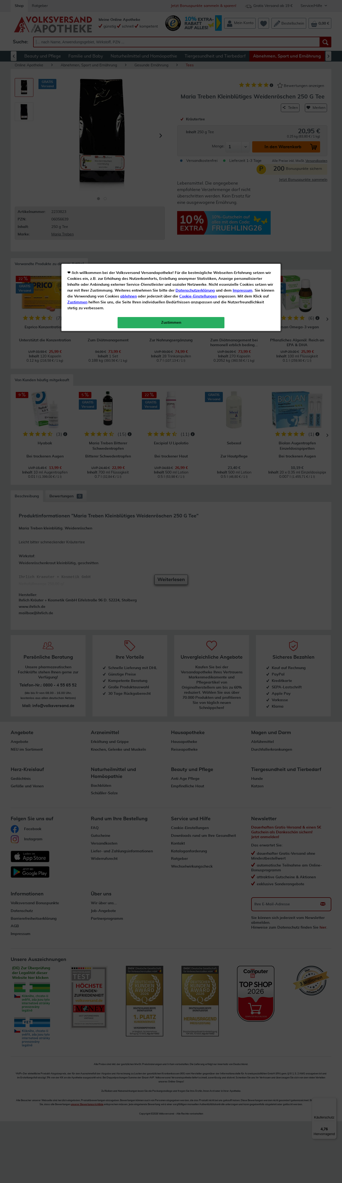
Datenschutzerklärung (195, 120)
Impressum (242, 120)
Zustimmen (77, 132)
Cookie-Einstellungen (198, 126)
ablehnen (128, 126)
